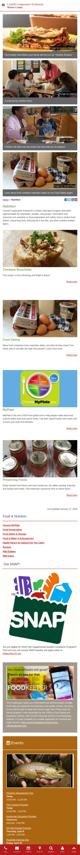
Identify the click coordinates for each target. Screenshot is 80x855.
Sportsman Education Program (21, 816)
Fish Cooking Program (17, 805)
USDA (72, 94)
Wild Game (8, 556)
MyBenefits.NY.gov (12, 653)
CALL (5, 849)
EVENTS (28, 849)
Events (14, 743)
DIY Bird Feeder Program (18, 828)
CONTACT (17, 849)
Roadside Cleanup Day (17, 840)
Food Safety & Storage (14, 534)
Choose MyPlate (11, 525)
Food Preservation (12, 529)
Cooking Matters (67, 48)
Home (6, 200)
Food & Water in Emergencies (18, 538)
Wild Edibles (9, 551)
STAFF (62, 849)
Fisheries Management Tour (20, 793)
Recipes (7, 547)
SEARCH (51, 849)
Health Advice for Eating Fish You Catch (23, 543)
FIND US (40, 849)
